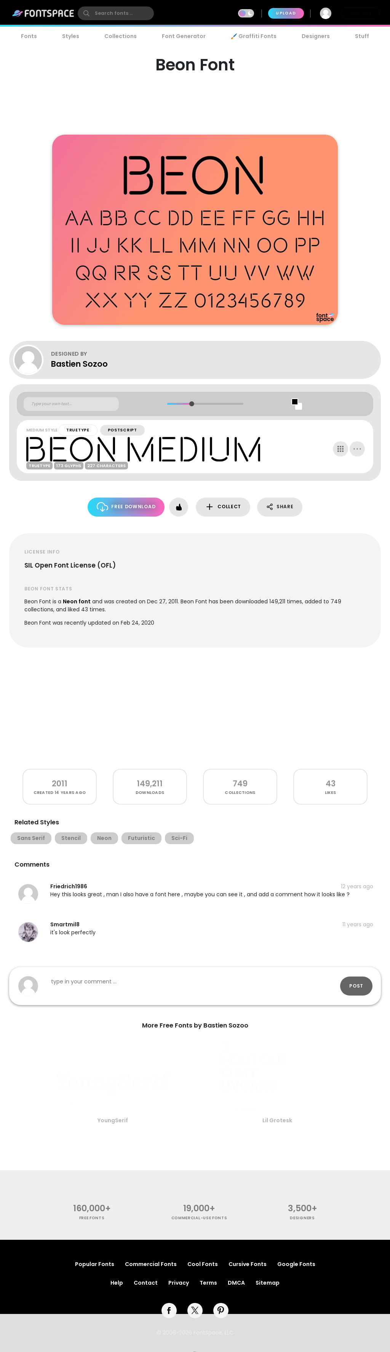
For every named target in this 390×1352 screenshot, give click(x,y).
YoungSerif (113, 1120)
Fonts (29, 36)
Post (356, 986)
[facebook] (169, 1310)
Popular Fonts (94, 1264)
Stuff (362, 36)
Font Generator (184, 36)
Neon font (77, 601)
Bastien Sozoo (79, 363)
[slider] (191, 403)
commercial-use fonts (199, 1218)
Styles (70, 36)
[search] (116, 13)
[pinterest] (221, 1310)
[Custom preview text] (71, 404)
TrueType (78, 430)
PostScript (122, 430)
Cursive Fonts (248, 1264)
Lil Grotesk (277, 1120)
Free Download (126, 507)
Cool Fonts (202, 1264)
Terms (208, 1283)
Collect (223, 507)
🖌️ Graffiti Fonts (254, 36)
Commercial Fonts (151, 1264)
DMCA (236, 1283)
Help (116, 1283)
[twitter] (195, 1310)
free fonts (92, 1218)
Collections (120, 36)
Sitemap (268, 1283)
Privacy (178, 1283)
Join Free (360, 13)
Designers (316, 36)
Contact (146, 1283)
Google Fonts (296, 1264)
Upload (286, 13)
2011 (59, 783)
